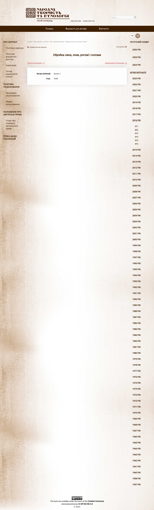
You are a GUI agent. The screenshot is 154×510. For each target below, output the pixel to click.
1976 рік (136, 377)
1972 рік (136, 401)
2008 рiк (136, 191)
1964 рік (136, 448)
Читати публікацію (34, 63)
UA (132, 36)
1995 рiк (136, 269)
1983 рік (136, 341)
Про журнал (10, 42)
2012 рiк (136, 168)
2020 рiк (136, 96)
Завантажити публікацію (114, 63)
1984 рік (136, 335)
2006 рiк (136, 203)
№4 (136, 137)
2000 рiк (136, 239)
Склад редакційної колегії (12, 74)
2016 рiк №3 (120, 47)
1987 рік (136, 317)
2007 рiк (136, 197)
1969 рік (136, 419)
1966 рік (136, 436)
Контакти (104, 29)
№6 (136, 144)
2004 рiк (136, 215)
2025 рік (136, 57)
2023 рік (136, 78)
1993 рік (136, 281)
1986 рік (136, 323)
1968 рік (136, 425)
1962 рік (136, 460)
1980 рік (136, 353)
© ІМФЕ (77, 507)
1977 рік (136, 371)
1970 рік (136, 413)
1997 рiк (136, 257)
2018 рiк (136, 108)
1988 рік (136, 311)
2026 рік (136, 49)
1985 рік (136, 329)
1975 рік (136, 383)
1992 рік (136, 287)
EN (138, 36)
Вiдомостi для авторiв (76, 29)
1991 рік (136, 293)
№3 (136, 133)
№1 (136, 126)
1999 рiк (136, 245)
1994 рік (136, 275)
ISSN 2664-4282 (76, 21)
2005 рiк (136, 209)
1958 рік (136, 478)
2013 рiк (136, 162)
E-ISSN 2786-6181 (89, 21)
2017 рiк (136, 114)
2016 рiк (136, 120)
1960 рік (136, 472)
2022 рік (136, 84)
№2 (136, 130)
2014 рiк (136, 156)
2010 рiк (136, 179)
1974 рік (136, 389)
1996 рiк (136, 263)
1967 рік (136, 431)
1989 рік (136, 305)
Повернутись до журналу (38, 47)
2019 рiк (136, 102)
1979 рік (136, 359)
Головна (49, 29)
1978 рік (136, 365)
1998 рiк (136, 251)
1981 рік (136, 347)
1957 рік (136, 484)
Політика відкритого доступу (11, 57)
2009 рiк (136, 185)
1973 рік (136, 395)
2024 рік (136, 65)
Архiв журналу (138, 72)
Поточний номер (139, 42)
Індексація (11, 65)
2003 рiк (136, 221)
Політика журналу (14, 48)
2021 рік (136, 90)
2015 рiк (136, 150)
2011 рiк (136, 174)
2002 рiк (136, 227)
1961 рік (136, 466)
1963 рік (136, 454)
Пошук (136, 17)
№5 (136, 140)
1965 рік (136, 442)
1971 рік (136, 407)
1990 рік (136, 299)
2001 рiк (136, 233)
